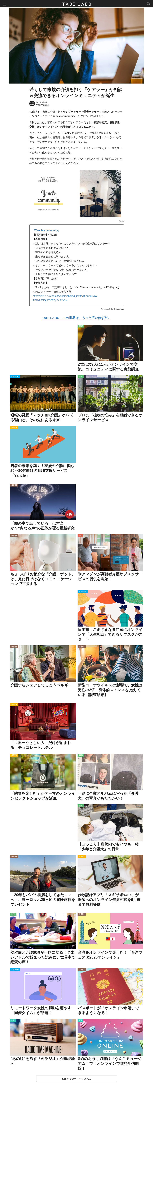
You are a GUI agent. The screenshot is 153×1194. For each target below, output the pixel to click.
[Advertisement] (76, 1141)
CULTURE (14, 486)
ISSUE (81, 327)
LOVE (80, 536)
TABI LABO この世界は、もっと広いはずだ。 (76, 318)
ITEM (13, 1021)
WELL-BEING (15, 377)
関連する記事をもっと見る (76, 1079)
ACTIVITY (14, 428)
